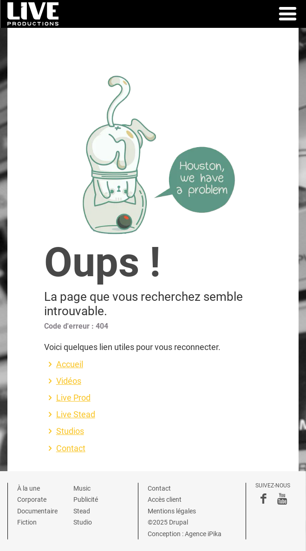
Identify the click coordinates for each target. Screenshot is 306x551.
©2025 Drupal (168, 522)
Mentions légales (172, 511)
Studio (82, 522)
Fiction (27, 522)
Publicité (85, 499)
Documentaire (37, 511)
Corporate (31, 499)
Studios (70, 431)
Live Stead (75, 414)
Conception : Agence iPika (184, 534)
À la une (28, 488)
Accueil (69, 364)
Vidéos (68, 381)
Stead (81, 511)
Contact (70, 448)
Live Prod (73, 397)
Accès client (165, 499)
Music (82, 488)
